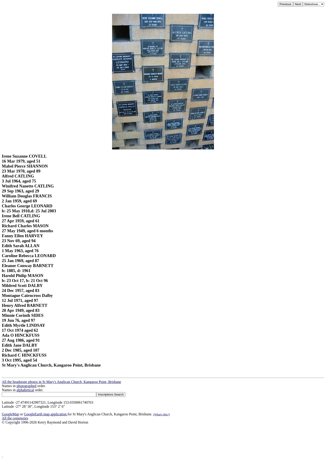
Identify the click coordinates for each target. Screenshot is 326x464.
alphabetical (25, 390)
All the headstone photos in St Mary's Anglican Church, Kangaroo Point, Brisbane (61, 382)
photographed (26, 386)
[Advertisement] (137, 440)
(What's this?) (161, 414)
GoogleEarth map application (45, 414)
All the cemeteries (15, 418)
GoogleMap (10, 414)
